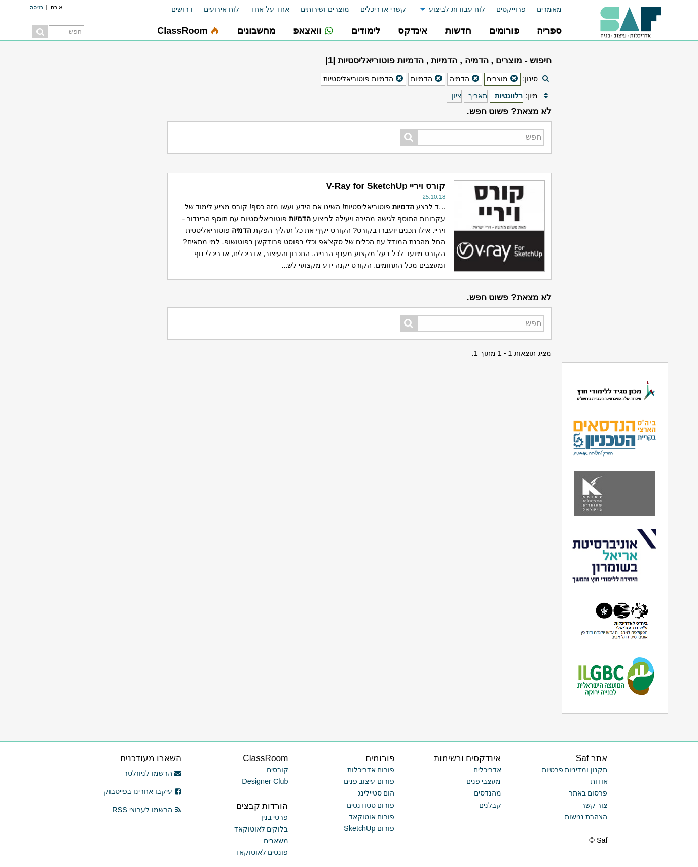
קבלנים (490, 805)
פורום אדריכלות (371, 770)
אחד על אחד (269, 9)
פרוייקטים (511, 9)
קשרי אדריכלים (383, 9)
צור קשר (594, 805)
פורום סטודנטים (371, 805)
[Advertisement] (93, 203)
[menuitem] (544, 9)
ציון (456, 96)
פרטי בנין (274, 817)
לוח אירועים (221, 9)
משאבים (276, 841)
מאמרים (549, 9)
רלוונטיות (509, 96)
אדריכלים (487, 770)
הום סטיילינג (376, 793)
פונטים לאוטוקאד (261, 852)
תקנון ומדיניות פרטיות (575, 770)
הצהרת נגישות (586, 817)
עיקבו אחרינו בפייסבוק (143, 791)
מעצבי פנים (483, 781)
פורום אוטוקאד (372, 817)
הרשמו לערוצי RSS (146, 810)
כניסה (36, 7)
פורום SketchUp (369, 828)
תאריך (477, 96)
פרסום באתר (588, 793)
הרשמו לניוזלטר (153, 773)
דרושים (182, 9)
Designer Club (265, 781)
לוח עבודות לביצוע (457, 9)
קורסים (277, 770)
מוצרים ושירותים (325, 9)
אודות (599, 781)
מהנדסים (487, 793)
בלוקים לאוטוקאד (261, 829)
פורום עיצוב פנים (369, 781)
